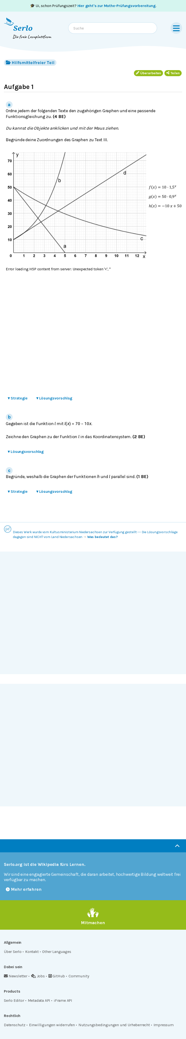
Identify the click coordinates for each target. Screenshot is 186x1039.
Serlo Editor (14, 1000)
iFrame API (63, 1000)
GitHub (56, 976)
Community (79, 976)
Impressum (164, 1025)
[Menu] (176, 28)
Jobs (38, 976)
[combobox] (112, 28)
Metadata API (39, 1000)
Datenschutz (14, 1025)
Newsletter (15, 976)
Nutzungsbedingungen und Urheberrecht (114, 1025)
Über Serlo (13, 951)
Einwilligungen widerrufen (52, 1025)
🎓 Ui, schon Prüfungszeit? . (93, 5)
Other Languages (56, 951)
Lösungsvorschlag (54, 398)
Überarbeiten (148, 73)
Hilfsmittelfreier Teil (30, 62)
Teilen (173, 73)
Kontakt (32, 951)
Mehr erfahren (24, 889)
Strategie (18, 398)
